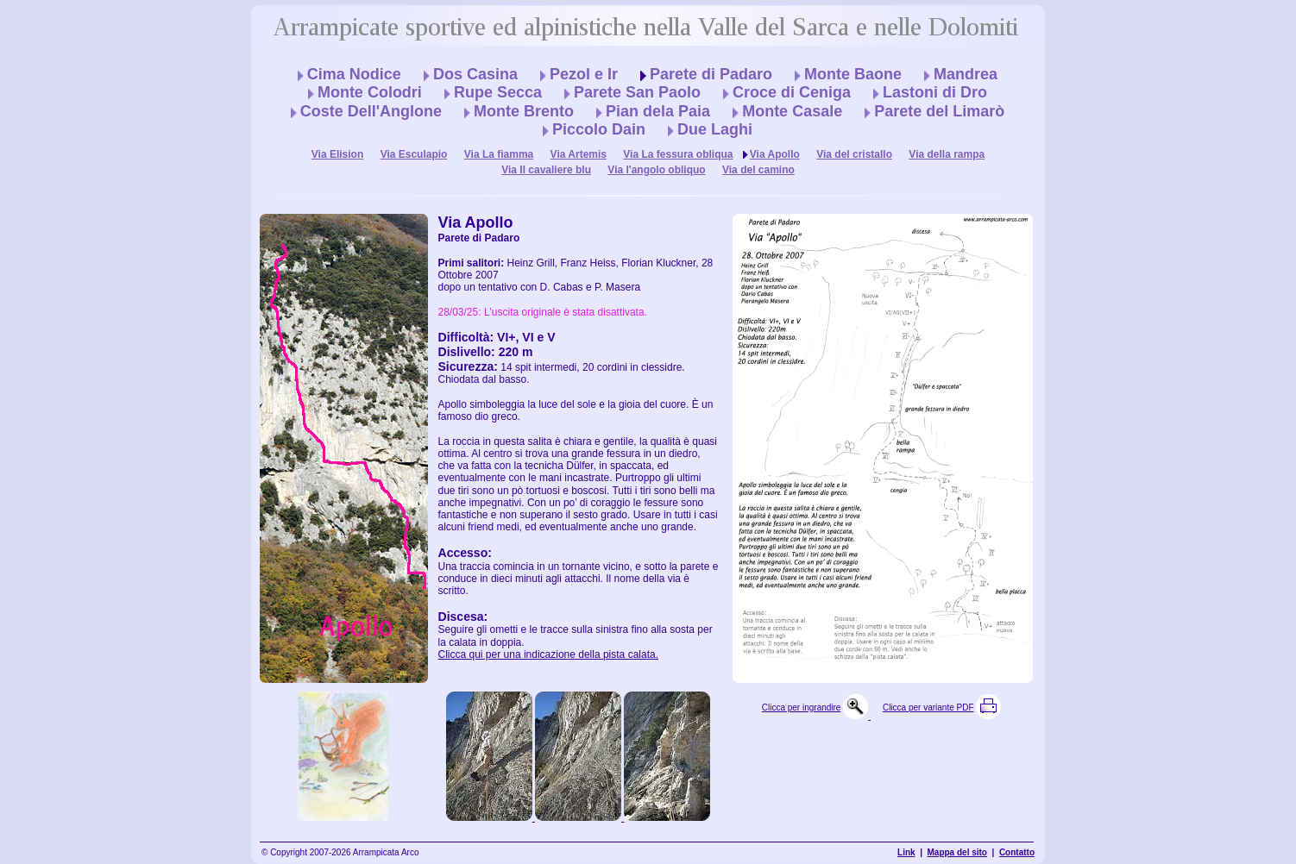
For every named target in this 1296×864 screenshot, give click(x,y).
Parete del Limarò (939, 111)
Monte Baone (853, 74)
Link (906, 852)
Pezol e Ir (584, 74)
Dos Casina (475, 74)
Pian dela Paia (658, 111)
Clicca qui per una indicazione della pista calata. (548, 654)
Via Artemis (578, 154)
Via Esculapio (414, 154)
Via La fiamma (498, 154)
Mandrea (965, 74)
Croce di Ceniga (792, 92)
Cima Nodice (354, 74)
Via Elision (337, 154)
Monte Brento (524, 111)
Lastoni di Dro (935, 92)
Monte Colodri (370, 92)
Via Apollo (775, 154)
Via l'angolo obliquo (656, 170)
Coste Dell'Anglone (371, 111)
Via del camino (758, 170)
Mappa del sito (957, 852)
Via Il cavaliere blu (546, 170)
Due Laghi (714, 129)
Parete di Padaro (711, 74)
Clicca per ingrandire (801, 707)
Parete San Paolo (637, 92)
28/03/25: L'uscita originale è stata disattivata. (542, 312)
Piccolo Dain (598, 129)
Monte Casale (792, 111)
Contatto (1017, 852)
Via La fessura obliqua (678, 154)
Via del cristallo (854, 154)
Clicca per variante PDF (928, 707)
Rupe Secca (498, 92)
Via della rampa (947, 154)
